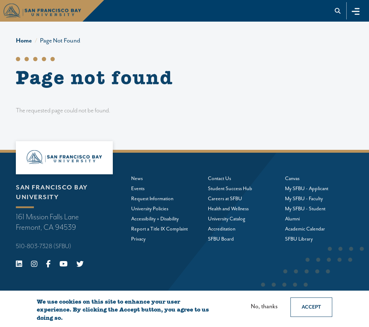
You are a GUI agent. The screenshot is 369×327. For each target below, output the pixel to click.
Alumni (292, 219)
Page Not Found (60, 40)
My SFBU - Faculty (304, 199)
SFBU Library (299, 239)
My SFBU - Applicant (306, 189)
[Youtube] (63, 265)
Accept (311, 307)
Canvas (292, 179)
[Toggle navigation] (355, 10)
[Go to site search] (338, 10)
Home (24, 40)
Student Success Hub (230, 189)
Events (138, 189)
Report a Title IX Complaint (159, 229)
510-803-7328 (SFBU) (43, 246)
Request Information (152, 199)
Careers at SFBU (225, 199)
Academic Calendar (305, 229)
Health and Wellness (228, 209)
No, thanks (264, 306)
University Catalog (226, 219)
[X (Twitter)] (80, 265)
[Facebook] (48, 265)
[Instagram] (34, 265)
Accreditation (221, 229)
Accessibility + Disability (155, 219)
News (137, 179)
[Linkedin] (19, 265)
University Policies (149, 209)
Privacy (138, 239)
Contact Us (219, 179)
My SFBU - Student (305, 209)
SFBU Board (221, 239)
